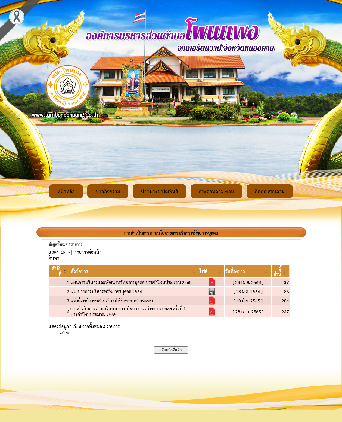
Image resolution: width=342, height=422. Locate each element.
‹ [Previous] (62, 332)
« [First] (61, 332)
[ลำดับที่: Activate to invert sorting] (59, 271)
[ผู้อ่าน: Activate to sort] (281, 271)
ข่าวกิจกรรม (107, 191)
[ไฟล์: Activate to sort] (212, 271)
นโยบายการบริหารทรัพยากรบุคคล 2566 (106, 291)
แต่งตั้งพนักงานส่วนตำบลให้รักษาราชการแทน (111, 301)
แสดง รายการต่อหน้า (75, 252)
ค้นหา (54, 258)
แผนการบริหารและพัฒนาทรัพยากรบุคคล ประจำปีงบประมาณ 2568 (131, 282)
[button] (79, 271)
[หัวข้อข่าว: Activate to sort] (134, 271)
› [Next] (66, 332)
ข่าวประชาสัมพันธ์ (159, 191)
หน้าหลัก (66, 191)
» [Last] (68, 332)
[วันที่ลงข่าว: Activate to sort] (248, 271)
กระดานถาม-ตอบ (216, 191)
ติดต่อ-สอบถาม (270, 191)
